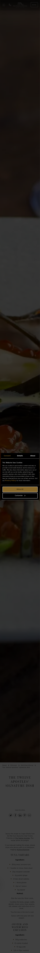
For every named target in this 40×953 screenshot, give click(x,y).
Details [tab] (20, 456)
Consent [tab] (7, 456)
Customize (20, 495)
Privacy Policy (11, 480)
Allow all (20, 489)
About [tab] (32, 456)
